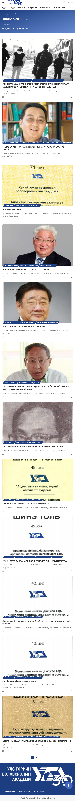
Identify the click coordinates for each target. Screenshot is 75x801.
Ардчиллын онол (11, 265)
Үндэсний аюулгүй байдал (47, 322)
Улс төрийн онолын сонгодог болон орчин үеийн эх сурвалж (32, 446)
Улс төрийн (17, 29)
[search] (64, 2)
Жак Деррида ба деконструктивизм (20, 680)
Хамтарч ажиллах (41, 791)
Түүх (37, 382)
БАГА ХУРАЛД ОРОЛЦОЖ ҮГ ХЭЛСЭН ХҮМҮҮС (25, 326)
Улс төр (46, 142)
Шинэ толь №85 (39, 80)
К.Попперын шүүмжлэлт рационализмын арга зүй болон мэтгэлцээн (36, 740)
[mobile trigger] (4, 2)
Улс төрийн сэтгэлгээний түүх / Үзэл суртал (33, 557)
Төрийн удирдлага (26, 382)
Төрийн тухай (35, 142)
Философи (67, 142)
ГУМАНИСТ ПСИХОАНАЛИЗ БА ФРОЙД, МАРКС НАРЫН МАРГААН (35, 561)
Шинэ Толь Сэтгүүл (55, 80)
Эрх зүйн (25, 29)
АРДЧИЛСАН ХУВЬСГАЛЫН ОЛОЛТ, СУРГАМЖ (25, 269)
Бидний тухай (24, 791)
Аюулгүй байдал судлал (14, 322)
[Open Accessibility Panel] (69, 785)
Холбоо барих (9, 791)
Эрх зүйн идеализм (12, 209)
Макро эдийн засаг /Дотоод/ (16, 142)
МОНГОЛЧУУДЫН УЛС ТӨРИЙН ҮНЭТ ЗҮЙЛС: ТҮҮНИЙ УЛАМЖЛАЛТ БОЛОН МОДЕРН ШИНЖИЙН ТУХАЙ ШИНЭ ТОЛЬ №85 (35, 85)
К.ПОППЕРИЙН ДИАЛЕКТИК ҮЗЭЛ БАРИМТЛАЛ (25, 503)
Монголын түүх (10, 382)
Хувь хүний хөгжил (23, 80)
